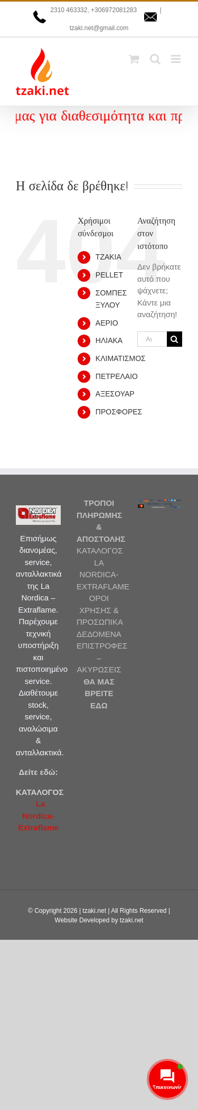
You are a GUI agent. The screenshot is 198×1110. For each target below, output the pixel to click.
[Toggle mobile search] (155, 58)
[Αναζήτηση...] (152, 339)
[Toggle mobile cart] (134, 58)
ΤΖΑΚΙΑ (108, 257)
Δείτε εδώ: (38, 771)
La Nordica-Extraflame (38, 815)
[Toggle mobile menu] (176, 58)
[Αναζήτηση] (174, 339)
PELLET (109, 275)
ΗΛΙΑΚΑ (109, 340)
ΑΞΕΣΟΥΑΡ (115, 394)
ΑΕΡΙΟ (107, 323)
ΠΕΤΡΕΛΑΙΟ (117, 376)
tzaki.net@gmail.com (99, 28)
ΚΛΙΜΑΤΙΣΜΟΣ (121, 358)
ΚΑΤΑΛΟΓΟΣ (39, 792)
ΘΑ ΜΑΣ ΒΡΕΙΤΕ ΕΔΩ (99, 693)
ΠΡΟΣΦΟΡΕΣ (119, 412)
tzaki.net (94, 910)
